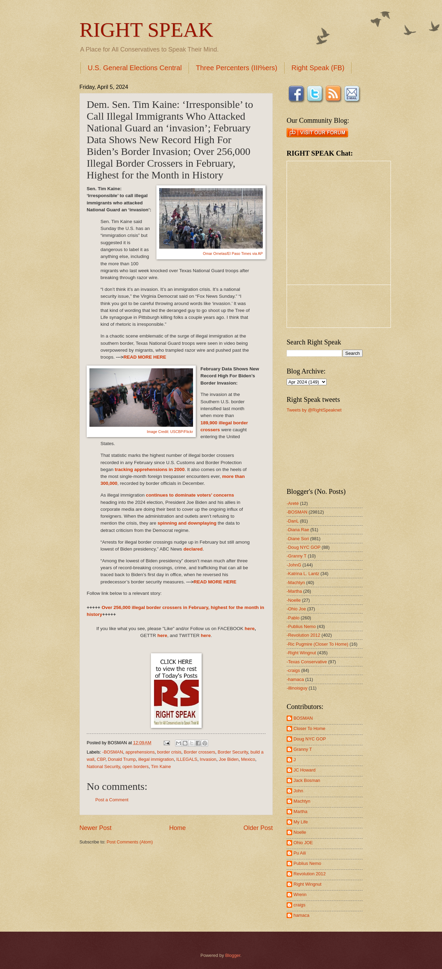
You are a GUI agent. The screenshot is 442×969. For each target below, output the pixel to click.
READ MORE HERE (144, 357)
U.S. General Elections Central (135, 68)
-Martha (294, 591)
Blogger (232, 955)
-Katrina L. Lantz (303, 573)
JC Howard (305, 770)
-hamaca (295, 679)
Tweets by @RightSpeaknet (314, 410)
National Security (103, 766)
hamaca (301, 915)
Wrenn (300, 894)
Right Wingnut (307, 884)
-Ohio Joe (296, 608)
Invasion (208, 759)
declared (193, 549)
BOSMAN (303, 718)
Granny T (303, 749)
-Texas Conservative (307, 661)
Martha (300, 811)
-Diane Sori (298, 538)
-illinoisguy (297, 688)
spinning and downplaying (186, 523)
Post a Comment (111, 799)
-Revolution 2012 (303, 635)
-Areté (293, 503)
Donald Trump (122, 759)
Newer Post (95, 827)
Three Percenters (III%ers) (236, 68)
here (250, 628)
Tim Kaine (161, 766)
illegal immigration (156, 759)
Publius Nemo (307, 863)
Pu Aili (300, 853)
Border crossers (199, 752)
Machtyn (302, 801)
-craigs (293, 670)
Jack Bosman (307, 780)
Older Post (258, 827)
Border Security (233, 752)
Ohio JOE (303, 842)
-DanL (293, 521)
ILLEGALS (187, 759)
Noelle (300, 832)
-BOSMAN (112, 752)
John (298, 790)
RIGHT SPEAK (146, 29)
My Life (301, 821)
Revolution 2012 (310, 873)
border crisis (169, 752)
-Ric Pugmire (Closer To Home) (317, 644)
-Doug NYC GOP (303, 547)
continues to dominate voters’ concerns (190, 495)
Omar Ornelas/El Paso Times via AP (233, 253)
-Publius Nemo (301, 626)
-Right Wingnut (301, 652)
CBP (101, 759)
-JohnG (294, 564)
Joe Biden (229, 759)
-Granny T (297, 556)
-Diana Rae (298, 529)
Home (177, 827)
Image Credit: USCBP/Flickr (170, 432)
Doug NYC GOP (310, 738)
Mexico (248, 759)
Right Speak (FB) (317, 68)
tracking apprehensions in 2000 (149, 469)
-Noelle (294, 600)
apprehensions (139, 752)
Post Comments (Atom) (130, 842)
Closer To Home (309, 728)
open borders (136, 766)
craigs (299, 904)
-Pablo (293, 617)
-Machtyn (296, 582)
